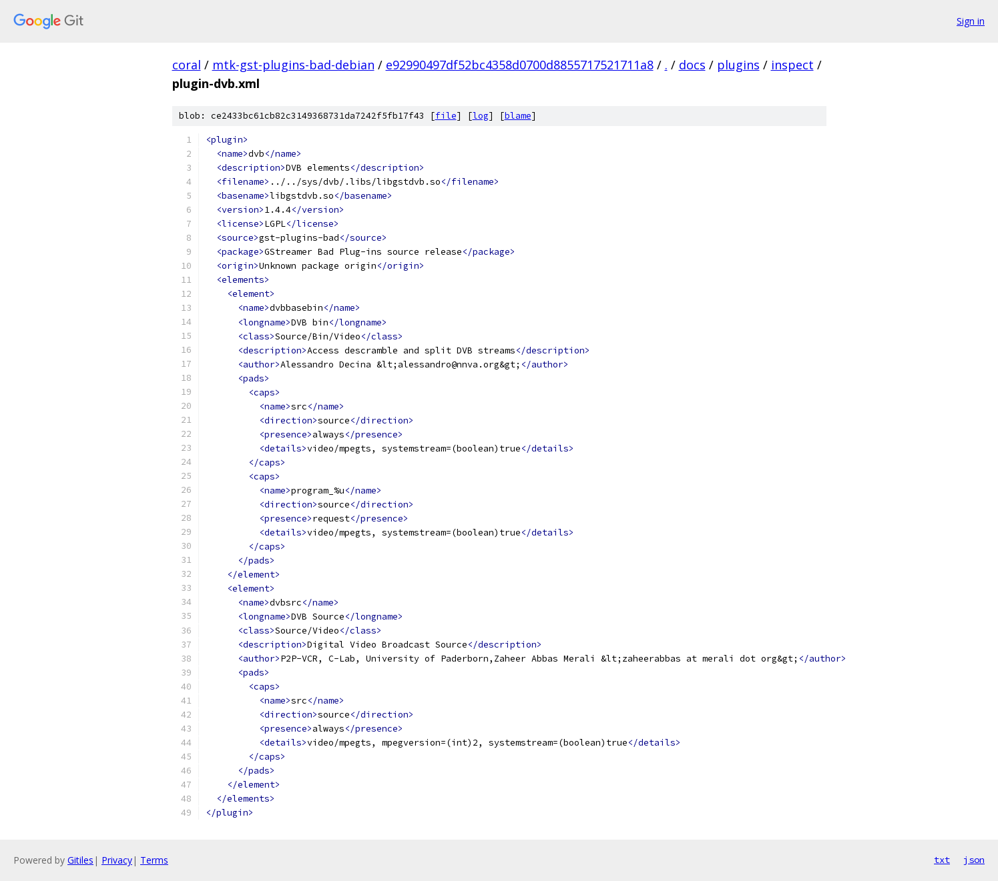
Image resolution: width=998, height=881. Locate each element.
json (974, 860)
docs (692, 65)
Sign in (971, 21)
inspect (792, 65)
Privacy (116, 860)
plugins (738, 65)
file (446, 115)
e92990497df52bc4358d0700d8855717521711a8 (520, 65)
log (481, 115)
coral (186, 65)
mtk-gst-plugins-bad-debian (293, 65)
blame (518, 115)
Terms (154, 860)
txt (942, 860)
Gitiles (80, 860)
